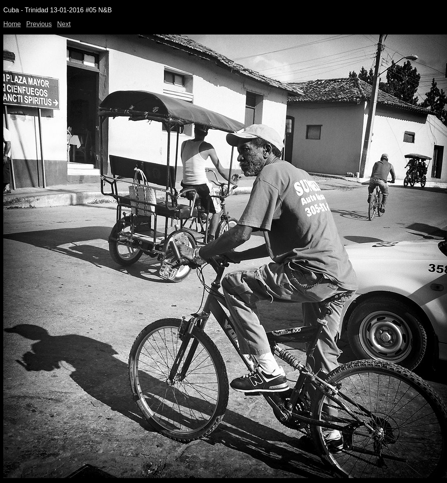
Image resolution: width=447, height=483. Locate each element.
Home (12, 24)
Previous (39, 24)
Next (64, 24)
